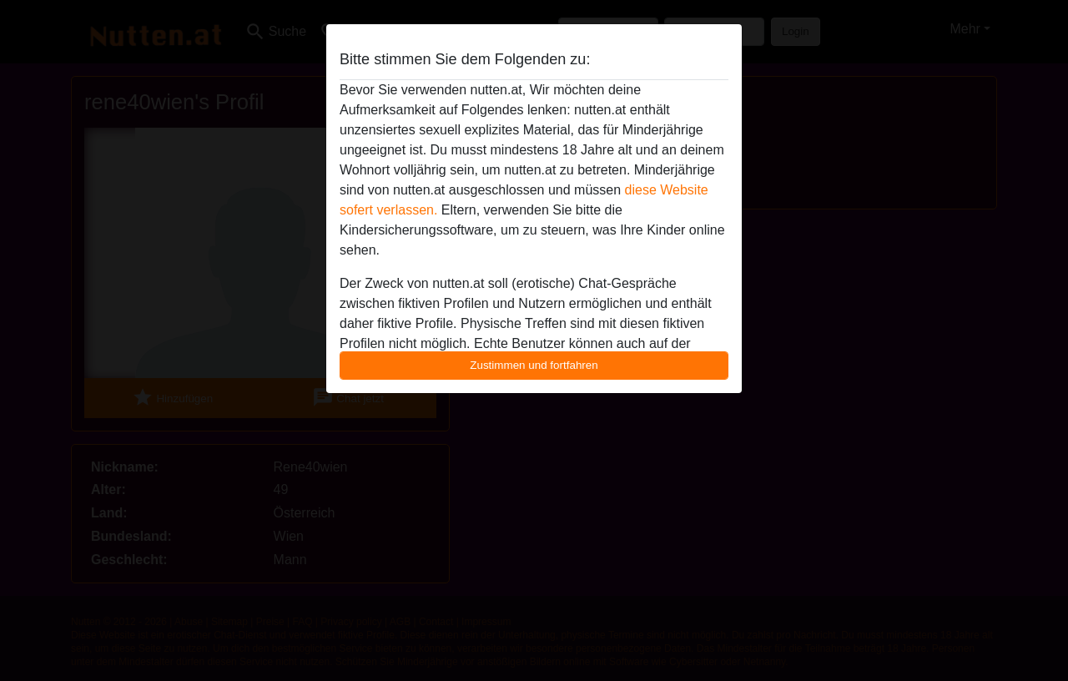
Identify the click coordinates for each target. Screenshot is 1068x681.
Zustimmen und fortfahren (534, 365)
